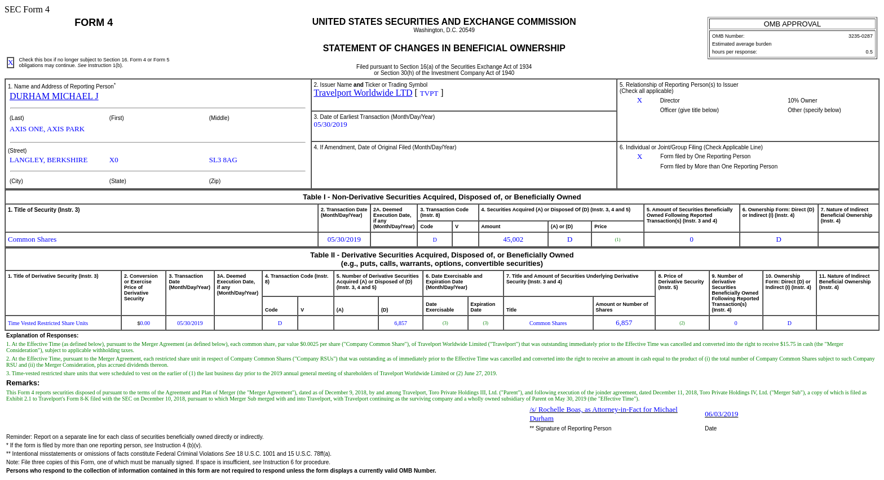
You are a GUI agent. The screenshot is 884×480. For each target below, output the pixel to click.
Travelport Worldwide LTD (363, 92)
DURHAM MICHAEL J (54, 96)
